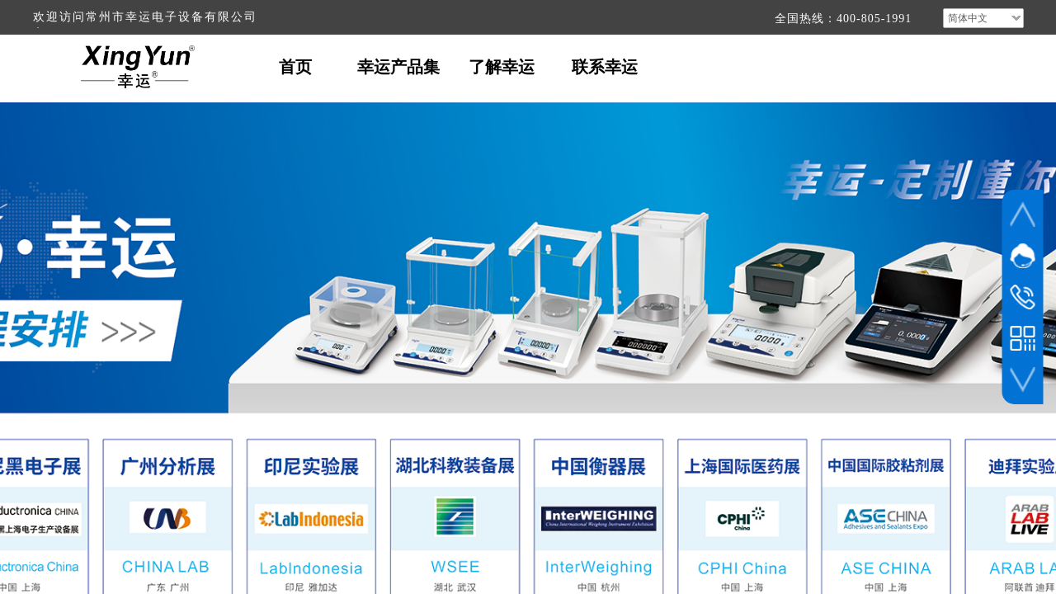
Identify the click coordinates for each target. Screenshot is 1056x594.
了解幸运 (502, 67)
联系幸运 (605, 67)
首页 (295, 67)
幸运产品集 (398, 67)
